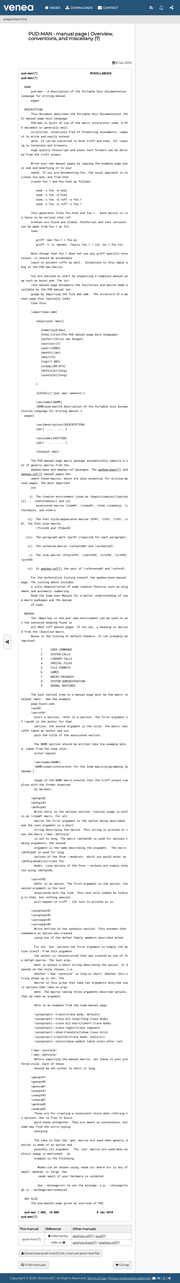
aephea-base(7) (109, 469)
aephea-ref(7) (31, 474)
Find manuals (33, 1264)
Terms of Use (96, 1278)
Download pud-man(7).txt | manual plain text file (60, 1253)
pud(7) (101, 1236)
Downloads (79, 8)
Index (52, 8)
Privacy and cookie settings (129, 1278)
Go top (122, 1264)
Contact (108, 8)
